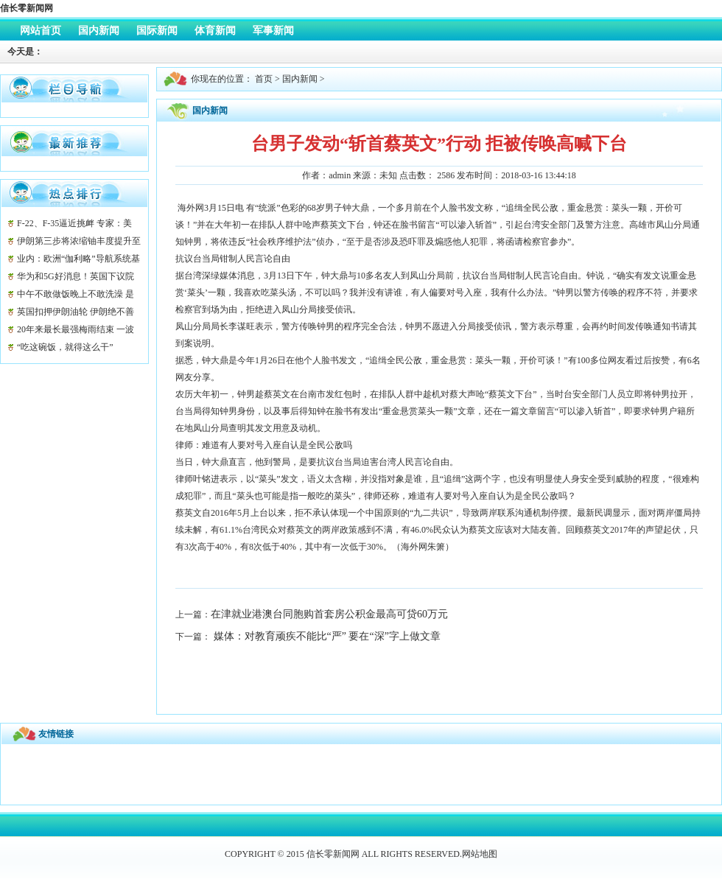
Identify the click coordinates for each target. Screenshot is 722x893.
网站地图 (479, 854)
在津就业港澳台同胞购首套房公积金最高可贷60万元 (329, 614)
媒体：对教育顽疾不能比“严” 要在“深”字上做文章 (326, 636)
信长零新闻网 (26, 8)
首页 (264, 79)
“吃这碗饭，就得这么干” (65, 347)
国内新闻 (300, 79)
